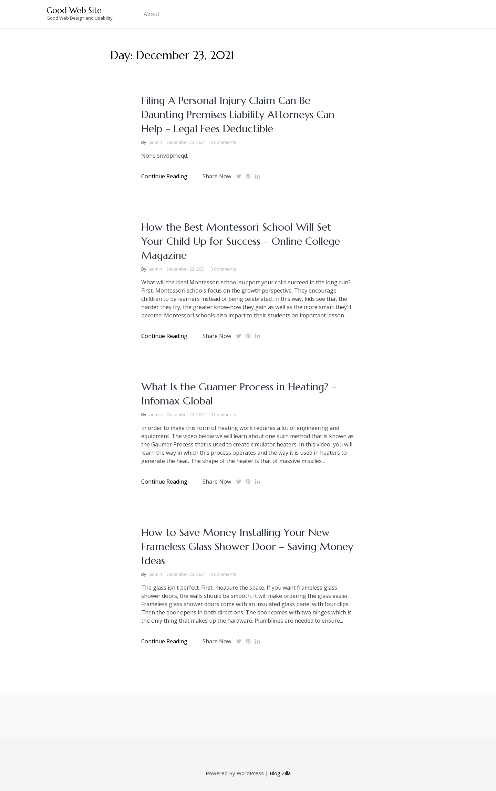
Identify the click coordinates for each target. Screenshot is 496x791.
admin (155, 142)
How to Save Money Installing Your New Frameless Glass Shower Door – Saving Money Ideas (247, 546)
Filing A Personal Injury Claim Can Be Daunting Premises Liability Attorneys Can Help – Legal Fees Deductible (237, 114)
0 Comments (223, 142)
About (151, 14)
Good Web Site (74, 10)
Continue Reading (164, 176)
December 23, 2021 (186, 142)
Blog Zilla (280, 773)
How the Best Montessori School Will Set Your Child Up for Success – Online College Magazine (240, 241)
